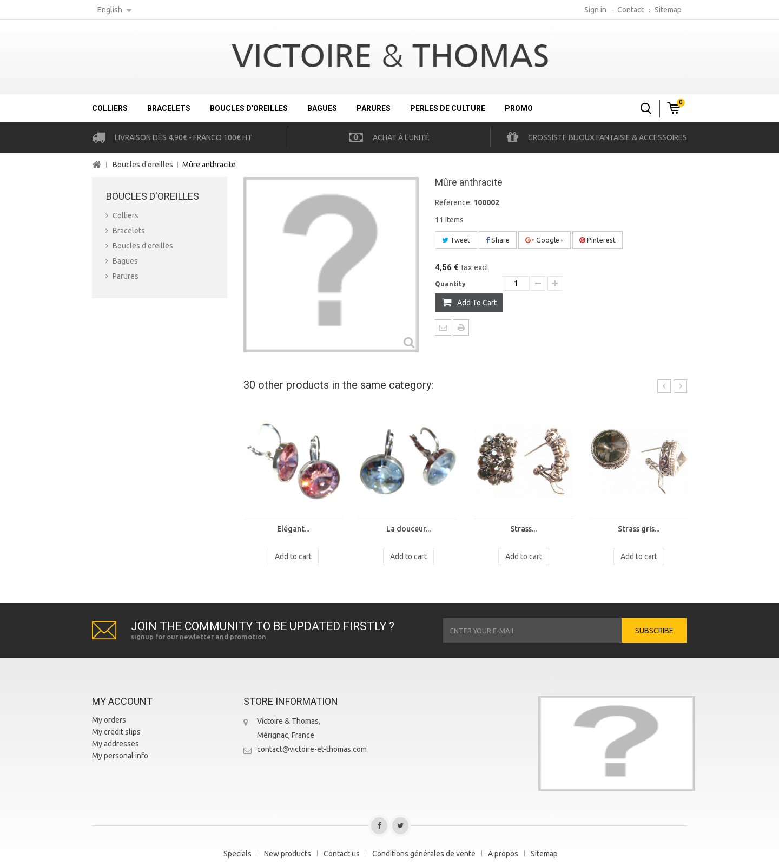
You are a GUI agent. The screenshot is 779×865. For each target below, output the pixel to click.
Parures (374, 108)
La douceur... (408, 529)
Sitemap (544, 853)
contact (630, 9)
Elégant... (293, 529)
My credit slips (116, 732)
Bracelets (168, 108)
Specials (237, 853)
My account (122, 701)
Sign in (595, 9)
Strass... (523, 529)
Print (461, 327)
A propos (503, 853)
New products (287, 853)
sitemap (668, 9)
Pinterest (597, 240)
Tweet (456, 240)
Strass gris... (638, 529)
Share (498, 240)
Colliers (110, 108)
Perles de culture (447, 108)
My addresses (115, 743)
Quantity (450, 283)
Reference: (453, 202)
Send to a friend (443, 327)
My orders (109, 720)
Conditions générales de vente (424, 853)
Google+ (544, 240)
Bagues (322, 108)
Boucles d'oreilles (249, 108)
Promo (519, 108)
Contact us (342, 853)
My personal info (120, 755)
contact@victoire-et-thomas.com (312, 749)
